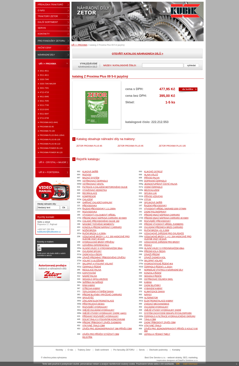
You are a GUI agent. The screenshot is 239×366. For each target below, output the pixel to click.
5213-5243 (44, 109)
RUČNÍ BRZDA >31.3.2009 (156, 230)
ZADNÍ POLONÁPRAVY (155, 212)
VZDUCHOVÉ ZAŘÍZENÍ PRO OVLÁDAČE (164, 233)
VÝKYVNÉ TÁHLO (152, 325)
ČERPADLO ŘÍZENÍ (91, 267)
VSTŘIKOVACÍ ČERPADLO (95, 181)
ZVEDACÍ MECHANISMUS (156, 304)
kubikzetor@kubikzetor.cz (49, 232)
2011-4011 (44, 71)
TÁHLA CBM (150, 319)
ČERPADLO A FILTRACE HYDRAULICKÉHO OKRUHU (169, 316)
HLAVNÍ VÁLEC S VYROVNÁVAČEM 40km (164, 248)
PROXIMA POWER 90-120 (51, 152)
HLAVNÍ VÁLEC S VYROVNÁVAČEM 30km (102, 248)
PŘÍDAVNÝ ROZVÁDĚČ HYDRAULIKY (100, 316)
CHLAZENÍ (87, 199)
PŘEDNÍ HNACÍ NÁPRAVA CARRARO (162, 215)
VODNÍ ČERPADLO (153, 187)
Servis (42, 28)
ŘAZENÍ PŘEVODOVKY (155, 205)
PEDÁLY (148, 245)
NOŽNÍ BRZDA (89, 230)
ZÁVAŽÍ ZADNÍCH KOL (155, 257)
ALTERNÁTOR (151, 298)
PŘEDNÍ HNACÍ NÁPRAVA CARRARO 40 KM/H (166, 218)
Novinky (59, 350)
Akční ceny (44, 47)
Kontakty (44, 33)
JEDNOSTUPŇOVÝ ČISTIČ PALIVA (160, 184)
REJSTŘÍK (87, 337)
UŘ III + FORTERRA (49, 172)
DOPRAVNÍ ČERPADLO (155, 181)
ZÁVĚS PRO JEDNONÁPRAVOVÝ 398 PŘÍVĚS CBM (107, 329)
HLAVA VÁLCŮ (151, 175)
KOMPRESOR (89, 196)
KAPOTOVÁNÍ (89, 273)
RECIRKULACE (89, 193)
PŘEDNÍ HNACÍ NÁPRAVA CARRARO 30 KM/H (104, 218)
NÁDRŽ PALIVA (89, 276)
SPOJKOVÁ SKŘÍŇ (153, 202)
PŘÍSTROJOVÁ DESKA (93, 304)
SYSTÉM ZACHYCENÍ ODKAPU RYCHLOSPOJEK (168, 313)
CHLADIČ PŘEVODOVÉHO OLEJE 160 (100, 221)
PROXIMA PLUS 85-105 (50, 139)
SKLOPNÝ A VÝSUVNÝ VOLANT (97, 264)
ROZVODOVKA (89, 212)
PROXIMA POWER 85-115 (51, 148)
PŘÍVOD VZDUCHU (153, 196)
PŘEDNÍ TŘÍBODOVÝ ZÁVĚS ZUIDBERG (101, 322)
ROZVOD (86, 175)
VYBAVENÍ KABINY (153, 288)
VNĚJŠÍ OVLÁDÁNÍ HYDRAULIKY (98, 310)
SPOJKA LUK (150, 193)
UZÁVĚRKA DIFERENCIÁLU (95, 245)
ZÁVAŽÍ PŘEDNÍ (152, 254)
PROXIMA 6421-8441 (49, 122)
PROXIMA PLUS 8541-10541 (52, 135)
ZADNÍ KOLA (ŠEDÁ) (92, 254)
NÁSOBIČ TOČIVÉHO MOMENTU (98, 224)
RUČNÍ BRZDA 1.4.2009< (94, 233)
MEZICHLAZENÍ (151, 190)
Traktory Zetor (48, 16)
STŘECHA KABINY (91, 288)
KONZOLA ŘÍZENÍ (152, 273)
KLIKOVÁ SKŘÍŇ (90, 171)
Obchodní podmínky (158, 350)
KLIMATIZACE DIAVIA (154, 291)
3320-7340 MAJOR (48, 84)
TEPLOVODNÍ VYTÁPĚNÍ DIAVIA (98, 291)
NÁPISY (148, 294)
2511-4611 (44, 75)
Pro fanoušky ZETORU (51, 41)
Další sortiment (48, 22)
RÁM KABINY (88, 285)
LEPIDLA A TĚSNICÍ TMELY (157, 334)
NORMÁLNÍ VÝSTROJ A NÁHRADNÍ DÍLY (163, 270)
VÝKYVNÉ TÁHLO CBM (93, 325)
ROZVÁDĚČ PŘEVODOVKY (157, 221)
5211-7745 (44, 105)
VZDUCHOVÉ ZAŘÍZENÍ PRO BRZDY (162, 242)
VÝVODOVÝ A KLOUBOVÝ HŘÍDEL (99, 215)
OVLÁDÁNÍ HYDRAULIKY (156, 307)
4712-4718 (44, 92)
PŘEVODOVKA (89, 205)
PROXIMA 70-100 (47, 131)
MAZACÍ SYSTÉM (90, 178)
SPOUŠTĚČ (88, 298)
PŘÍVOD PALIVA (152, 178)
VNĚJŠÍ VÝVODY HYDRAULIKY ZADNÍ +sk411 (104, 313)
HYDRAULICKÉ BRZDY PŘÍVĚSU (98, 242)
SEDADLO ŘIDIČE (153, 276)
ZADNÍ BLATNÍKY (152, 285)
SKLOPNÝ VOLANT (153, 260)
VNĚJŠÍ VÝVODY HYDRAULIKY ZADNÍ (162, 310)
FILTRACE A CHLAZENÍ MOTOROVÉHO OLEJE (104, 187)
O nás (41, 10)
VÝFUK (147, 199)
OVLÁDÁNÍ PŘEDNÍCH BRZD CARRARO (163, 227)
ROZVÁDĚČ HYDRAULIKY (95, 307)
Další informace (190, 364)
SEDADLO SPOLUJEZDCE (95, 279)
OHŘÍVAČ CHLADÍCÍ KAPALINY (97, 202)
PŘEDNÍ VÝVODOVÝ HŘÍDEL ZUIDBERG (163, 224)
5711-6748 (44, 118)
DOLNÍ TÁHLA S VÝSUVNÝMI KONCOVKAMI (103, 319)
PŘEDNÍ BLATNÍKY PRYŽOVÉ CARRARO (102, 294)
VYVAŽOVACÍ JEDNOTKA (94, 190)
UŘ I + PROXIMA (79, 45)
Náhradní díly (46, 54)
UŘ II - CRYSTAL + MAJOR (52, 162)
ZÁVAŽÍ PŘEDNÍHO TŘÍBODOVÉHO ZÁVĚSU (104, 257)
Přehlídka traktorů (50, 4)
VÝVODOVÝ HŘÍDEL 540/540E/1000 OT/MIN (165, 209)
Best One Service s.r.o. (155, 357)
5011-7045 (44, 101)
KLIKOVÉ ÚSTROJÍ (153, 171)
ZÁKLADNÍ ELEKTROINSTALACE (98, 301)
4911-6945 (44, 97)
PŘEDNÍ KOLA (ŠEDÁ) (154, 251)
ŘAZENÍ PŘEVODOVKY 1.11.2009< (99, 209)
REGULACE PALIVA (91, 270)
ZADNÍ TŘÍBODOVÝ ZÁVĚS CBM (159, 322)
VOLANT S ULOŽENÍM (93, 260)
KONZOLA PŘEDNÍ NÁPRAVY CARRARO (102, 227)
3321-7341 (44, 88)
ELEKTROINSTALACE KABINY (158, 301)
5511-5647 (44, 114)
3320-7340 (44, 79)
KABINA (148, 282)
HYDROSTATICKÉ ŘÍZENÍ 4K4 (158, 264)
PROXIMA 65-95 (47, 127)
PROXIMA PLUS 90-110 (50, 144)
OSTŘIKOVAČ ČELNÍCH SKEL (158, 279)
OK (178, 363)
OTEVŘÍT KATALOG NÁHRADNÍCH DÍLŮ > (137, 53)
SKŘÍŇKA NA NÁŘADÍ (92, 282)
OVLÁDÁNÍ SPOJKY (92, 251)
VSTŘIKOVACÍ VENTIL (93, 184)
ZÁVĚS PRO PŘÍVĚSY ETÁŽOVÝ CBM (100, 334)
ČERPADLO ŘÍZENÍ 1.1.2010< (158, 267)
